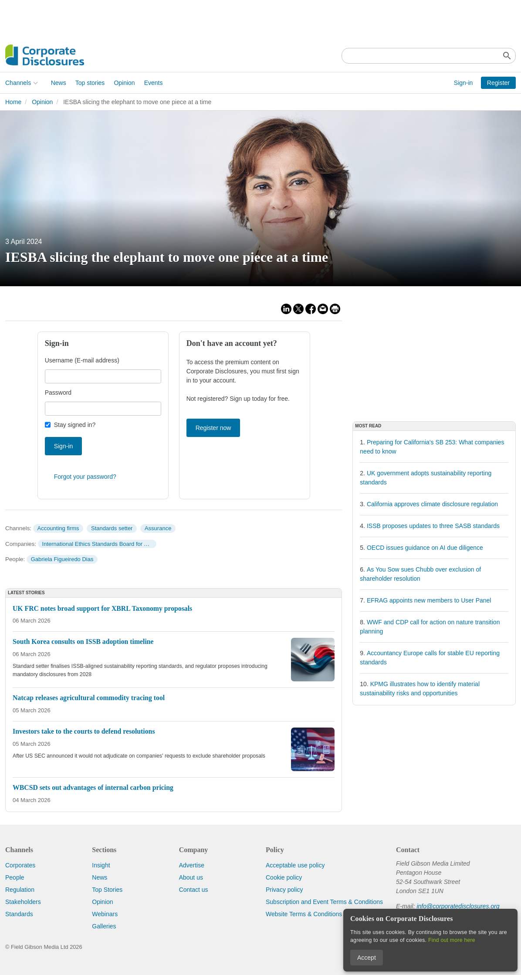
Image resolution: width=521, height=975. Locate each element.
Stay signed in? (75, 425)
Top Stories (107, 889)
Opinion (124, 82)
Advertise (191, 865)
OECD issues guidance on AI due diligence (425, 547)
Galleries (104, 926)
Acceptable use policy (295, 865)
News (58, 82)
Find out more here (451, 940)
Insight (101, 865)
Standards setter (111, 528)
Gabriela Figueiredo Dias (62, 559)
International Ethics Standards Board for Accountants (99, 544)
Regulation (19, 889)
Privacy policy (284, 889)
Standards (19, 914)
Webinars (105, 914)
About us (191, 877)
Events (153, 82)
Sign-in (463, 82)
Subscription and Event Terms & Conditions (324, 901)
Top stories (90, 82)
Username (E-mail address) (82, 360)
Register (498, 82)
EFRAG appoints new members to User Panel (429, 600)
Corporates (20, 865)
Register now (213, 427)
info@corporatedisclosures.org (457, 906)
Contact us (193, 889)
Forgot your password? (85, 476)
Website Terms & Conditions (304, 914)
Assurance (158, 528)
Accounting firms (58, 528)
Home (13, 101)
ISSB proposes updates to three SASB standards (433, 525)
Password (58, 392)
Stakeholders (23, 901)
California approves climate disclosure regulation (432, 504)
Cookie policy (284, 877)
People (14, 877)
